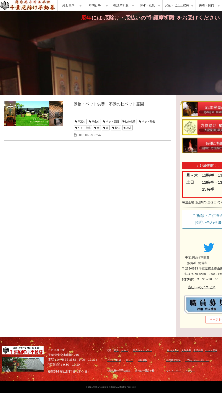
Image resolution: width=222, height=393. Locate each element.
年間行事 (95, 5)
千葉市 (81, 121)
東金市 (96, 121)
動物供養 (130, 121)
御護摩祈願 (121, 5)
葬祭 (117, 127)
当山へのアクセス (201, 287)
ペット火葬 (84, 127)
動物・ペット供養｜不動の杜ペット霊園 (109, 104)
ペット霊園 (112, 121)
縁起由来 (68, 5)
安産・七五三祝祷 (177, 5)
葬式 (128, 127)
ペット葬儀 (148, 121)
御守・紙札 (147, 5)
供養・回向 (206, 5)
